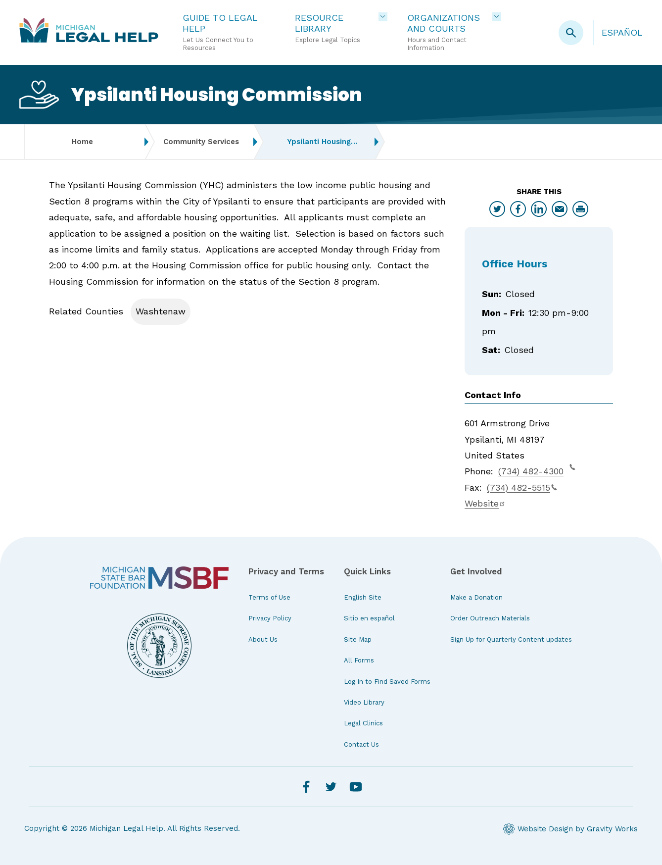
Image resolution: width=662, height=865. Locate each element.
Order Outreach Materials (490, 618)
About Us (263, 639)
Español (622, 32)
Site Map (358, 639)
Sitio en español (369, 618)
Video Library (364, 702)
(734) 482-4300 (536, 469)
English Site (362, 597)
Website (485, 503)
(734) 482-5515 (522, 487)
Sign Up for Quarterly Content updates (511, 639)
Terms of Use (269, 597)
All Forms (359, 660)
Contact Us (361, 744)
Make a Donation (476, 597)
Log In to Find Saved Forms (387, 681)
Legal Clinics (363, 723)
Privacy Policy (269, 618)
